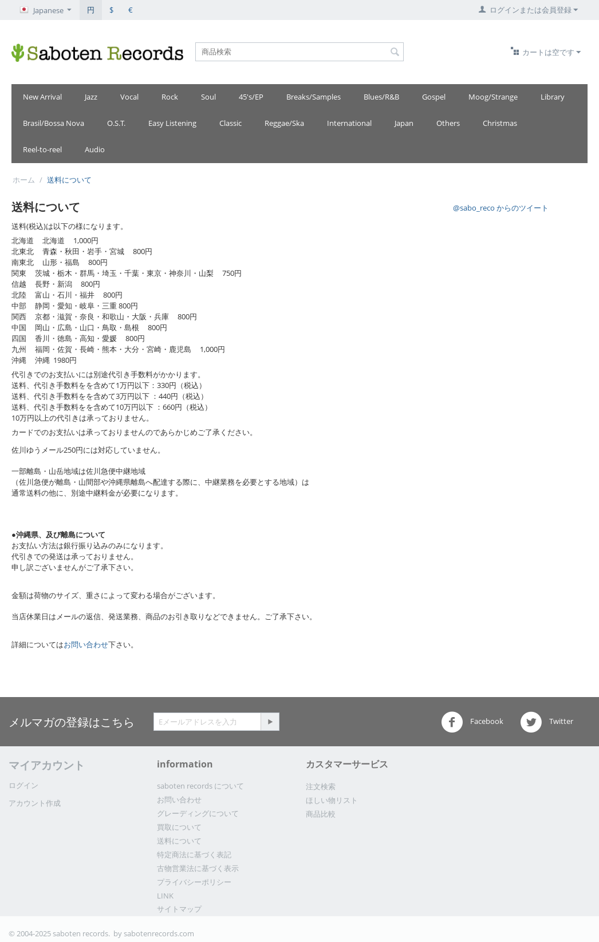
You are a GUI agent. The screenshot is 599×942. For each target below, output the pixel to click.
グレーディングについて (198, 813)
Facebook (472, 722)
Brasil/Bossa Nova (53, 123)
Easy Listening (172, 123)
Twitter (546, 722)
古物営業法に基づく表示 (198, 868)
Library (553, 97)
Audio (95, 149)
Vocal (129, 97)
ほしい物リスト (332, 800)
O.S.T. (116, 123)
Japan (404, 123)
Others (448, 123)
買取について (179, 827)
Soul (208, 97)
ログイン (23, 785)
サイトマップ (179, 909)
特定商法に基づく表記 (194, 854)
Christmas (500, 123)
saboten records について (200, 786)
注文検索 (321, 786)
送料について (179, 841)
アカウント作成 (35, 803)
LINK (165, 895)
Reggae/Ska (284, 123)
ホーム (24, 180)
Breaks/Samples (313, 97)
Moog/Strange (493, 97)
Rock (169, 97)
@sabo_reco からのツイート (501, 208)
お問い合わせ (86, 644)
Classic (230, 123)
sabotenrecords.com (159, 933)
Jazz (91, 97)
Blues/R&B (381, 97)
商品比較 (321, 814)
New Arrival (42, 97)
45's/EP (251, 97)
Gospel (434, 97)
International (349, 123)
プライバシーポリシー (194, 882)
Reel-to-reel (42, 149)
